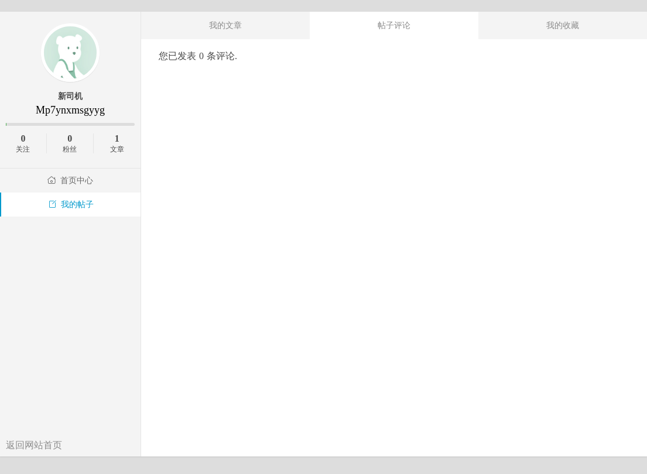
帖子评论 (394, 25)
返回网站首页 (34, 445)
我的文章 (225, 25)
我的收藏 (562, 25)
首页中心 (70, 180)
